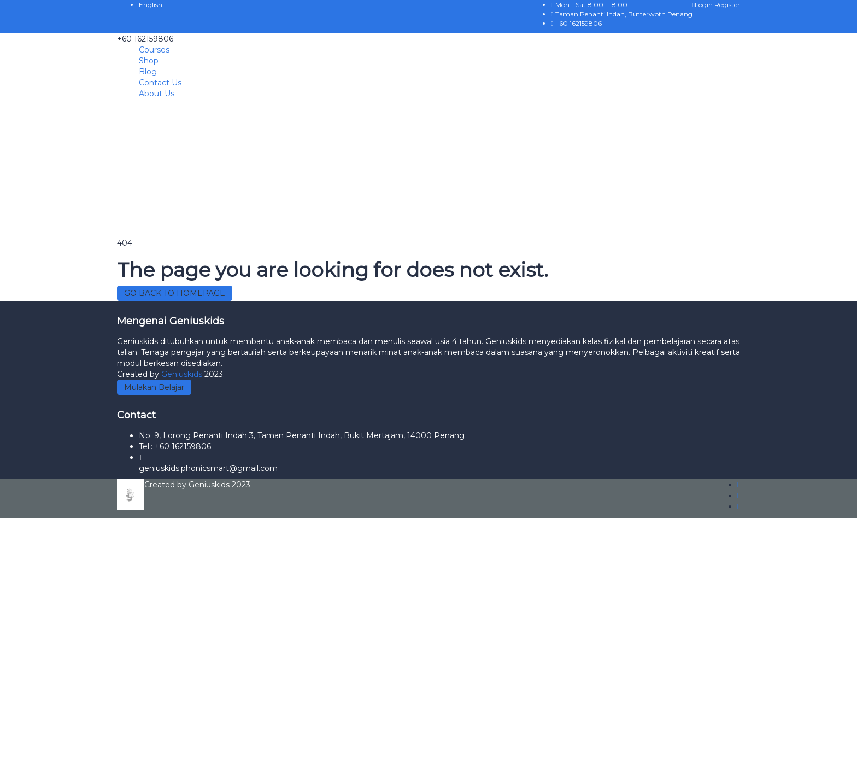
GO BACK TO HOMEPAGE (174, 293)
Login (703, 5)
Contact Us (160, 83)
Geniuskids (182, 374)
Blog (148, 72)
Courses (154, 50)
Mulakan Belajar (154, 387)
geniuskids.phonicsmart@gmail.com (208, 468)
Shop (149, 61)
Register (727, 5)
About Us (156, 93)
